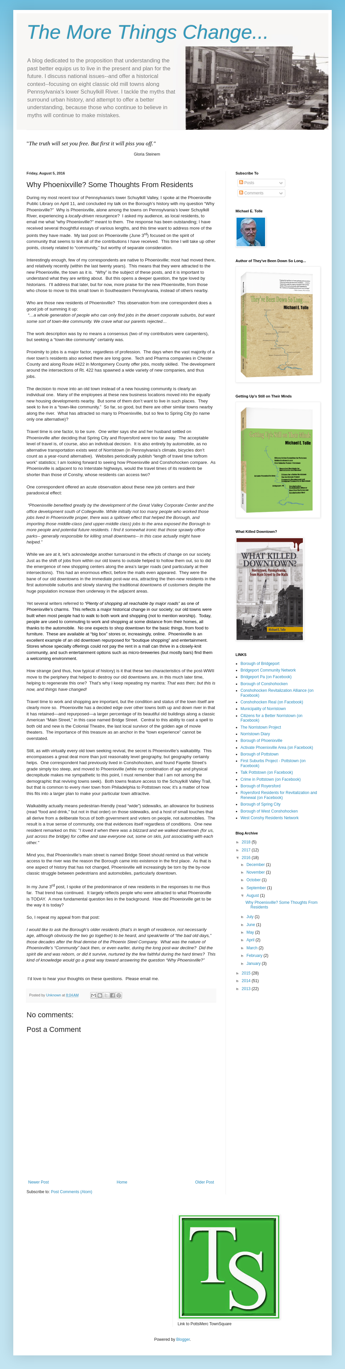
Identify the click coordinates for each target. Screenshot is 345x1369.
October (254, 880)
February (254, 955)
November (256, 872)
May (250, 932)
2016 (247, 857)
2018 (247, 842)
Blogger (183, 1339)
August (253, 895)
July (250, 916)
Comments (251, 193)
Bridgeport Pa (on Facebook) (266, 677)
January (254, 963)
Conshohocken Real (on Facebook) (272, 702)
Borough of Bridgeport (260, 663)
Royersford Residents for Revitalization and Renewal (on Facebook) (279, 795)
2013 (247, 988)
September (256, 888)
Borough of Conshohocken (264, 684)
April (250, 940)
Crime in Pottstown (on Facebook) (271, 779)
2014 (247, 980)
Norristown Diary (255, 734)
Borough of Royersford (261, 786)
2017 (247, 850)
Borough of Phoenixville (261, 740)
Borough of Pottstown (260, 754)
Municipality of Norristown (263, 708)
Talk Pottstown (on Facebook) (267, 772)
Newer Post (38, 1182)
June (251, 924)
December (256, 864)
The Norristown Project (261, 727)
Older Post (204, 1182)
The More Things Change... (148, 32)
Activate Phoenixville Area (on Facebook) (277, 747)
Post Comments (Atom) (71, 1191)
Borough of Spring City (261, 804)
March (252, 948)
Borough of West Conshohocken (269, 811)
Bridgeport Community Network (268, 670)
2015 (247, 973)
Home (122, 1182)
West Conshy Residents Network (270, 818)
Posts (246, 182)
